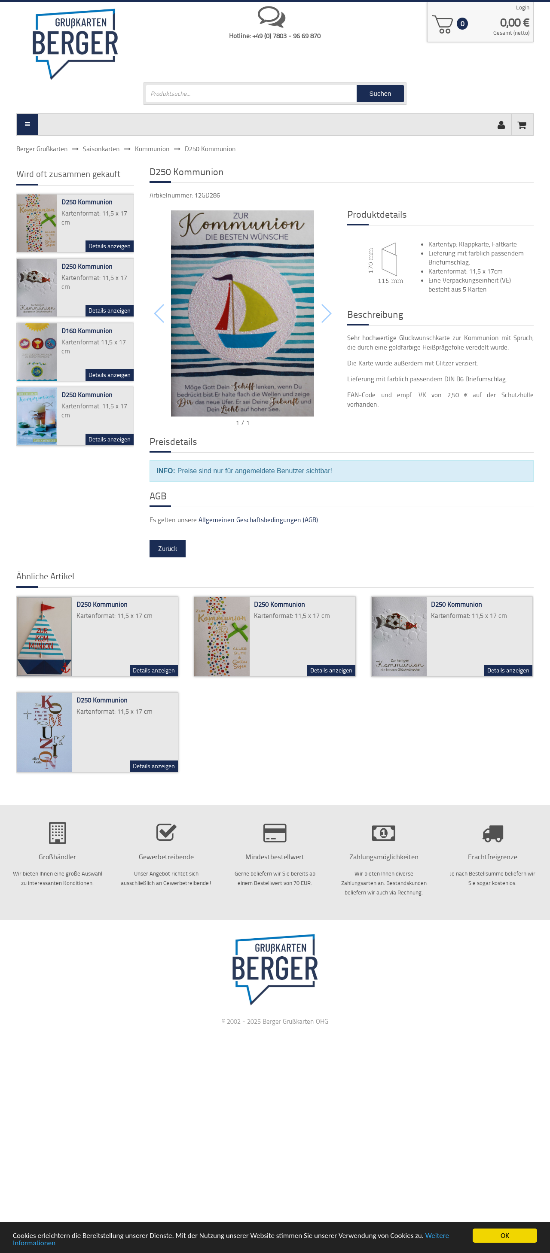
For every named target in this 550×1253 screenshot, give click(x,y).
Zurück (167, 548)
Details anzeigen (110, 246)
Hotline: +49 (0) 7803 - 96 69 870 (275, 35)
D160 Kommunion (87, 330)
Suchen (380, 93)
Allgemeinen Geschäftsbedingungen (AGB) (258, 519)
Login (522, 7)
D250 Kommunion (87, 202)
